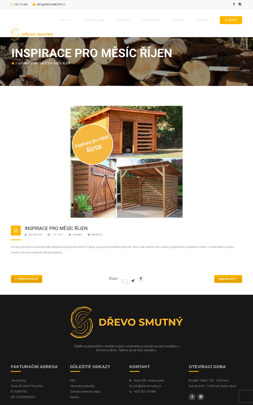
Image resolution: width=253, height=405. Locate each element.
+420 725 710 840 (145, 391)
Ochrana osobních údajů (85, 391)
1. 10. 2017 (56, 234)
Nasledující (227, 278)
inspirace (97, 234)
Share (113, 278)
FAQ (72, 380)
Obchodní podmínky (82, 386)
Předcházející (26, 278)
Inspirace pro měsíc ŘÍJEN (56, 228)
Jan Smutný (33, 234)
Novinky (24, 63)
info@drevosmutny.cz (51, 4)
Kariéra (74, 397)
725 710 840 (21, 4)
